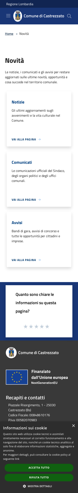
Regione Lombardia (19, 3)
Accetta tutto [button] (38, 467)
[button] (39, 486)
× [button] (73, 425)
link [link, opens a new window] (17, 459)
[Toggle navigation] (8, 15)
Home (9, 33)
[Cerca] (69, 16)
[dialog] (39, 457)
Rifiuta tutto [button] (39, 477)
